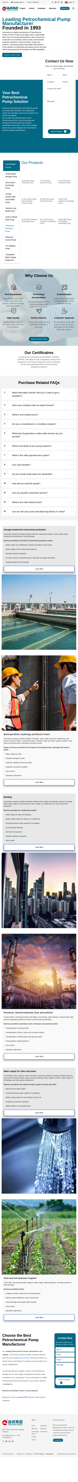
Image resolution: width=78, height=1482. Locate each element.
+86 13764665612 (34, 2)
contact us (5, 2)
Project (34, 1461)
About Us (35, 1453)
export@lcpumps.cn (18, 2)
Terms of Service (39, 1479)
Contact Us (65, 8)
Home (34, 1450)
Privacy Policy (49, 1479)
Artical (34, 1464)
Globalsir (73, 1479)
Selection (43, 1453)
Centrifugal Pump (35, 1457)
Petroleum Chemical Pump (9, 228)
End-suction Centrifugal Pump (10, 185)
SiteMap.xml (29, 1479)
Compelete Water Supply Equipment (10, 257)
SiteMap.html (20, 1479)
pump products (24, 1383)
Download (43, 1450)
